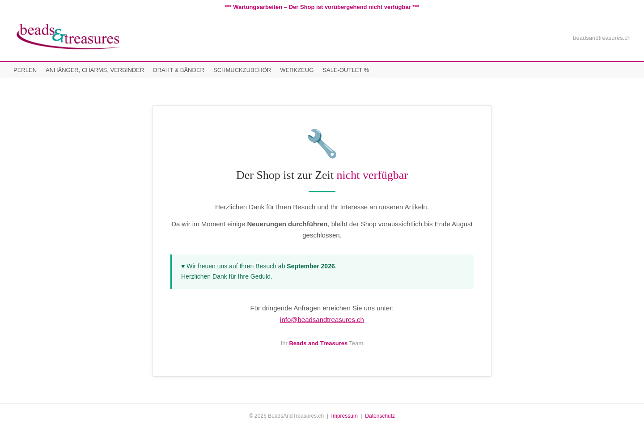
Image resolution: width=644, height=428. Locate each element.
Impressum (344, 416)
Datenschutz (380, 416)
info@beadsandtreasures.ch (322, 319)
